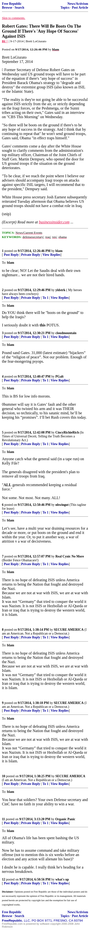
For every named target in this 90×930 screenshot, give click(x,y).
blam (58, 251)
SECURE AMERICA (69, 629)
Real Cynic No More (69, 556)
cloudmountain (66, 333)
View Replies (51, 255)
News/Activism (77, 4)
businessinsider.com (54, 222)
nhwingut (62, 505)
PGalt (59, 376)
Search (19, 7)
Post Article (80, 7)
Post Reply (11, 255)
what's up (62, 879)
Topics (64, 7)
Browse (7, 7)
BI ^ (5, 41)
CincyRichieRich (67, 432)
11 (3, 819)
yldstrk (60, 290)
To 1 (45, 298)
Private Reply (30, 255)
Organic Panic (65, 819)
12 (3, 879)
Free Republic (12, 4)
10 (3, 776)
